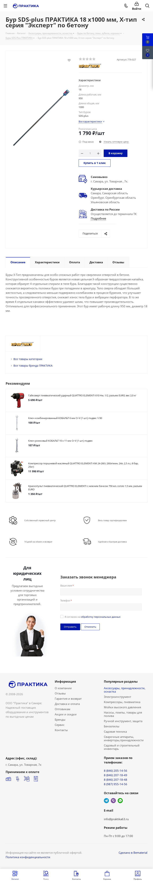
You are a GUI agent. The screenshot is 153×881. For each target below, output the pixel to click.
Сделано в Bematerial (133, 852)
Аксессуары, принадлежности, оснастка (124, 689)
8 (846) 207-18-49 (115, 775)
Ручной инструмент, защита (123, 721)
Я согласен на (92, 616)
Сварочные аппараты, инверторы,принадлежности (124, 738)
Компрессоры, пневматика (122, 702)
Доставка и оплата (67, 704)
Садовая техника (115, 731)
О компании (63, 688)
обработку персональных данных (100, 616)
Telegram (106, 800)
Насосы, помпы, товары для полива (123, 714)
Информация (65, 681)
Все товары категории (27, 359)
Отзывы (60, 693)
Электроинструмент (117, 697)
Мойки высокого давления (122, 707)
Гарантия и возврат (68, 698)
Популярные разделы (121, 681)
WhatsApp (120, 800)
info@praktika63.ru (116, 819)
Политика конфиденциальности (28, 857)
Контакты (61, 730)
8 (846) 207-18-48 (115, 779)
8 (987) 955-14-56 (115, 784)
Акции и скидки (66, 714)
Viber (113, 800)
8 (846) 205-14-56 (115, 770)
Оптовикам (62, 709)
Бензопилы (111, 726)
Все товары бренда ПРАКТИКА (32, 365)
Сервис (59, 725)
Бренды (60, 719)
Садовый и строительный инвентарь (122, 747)
